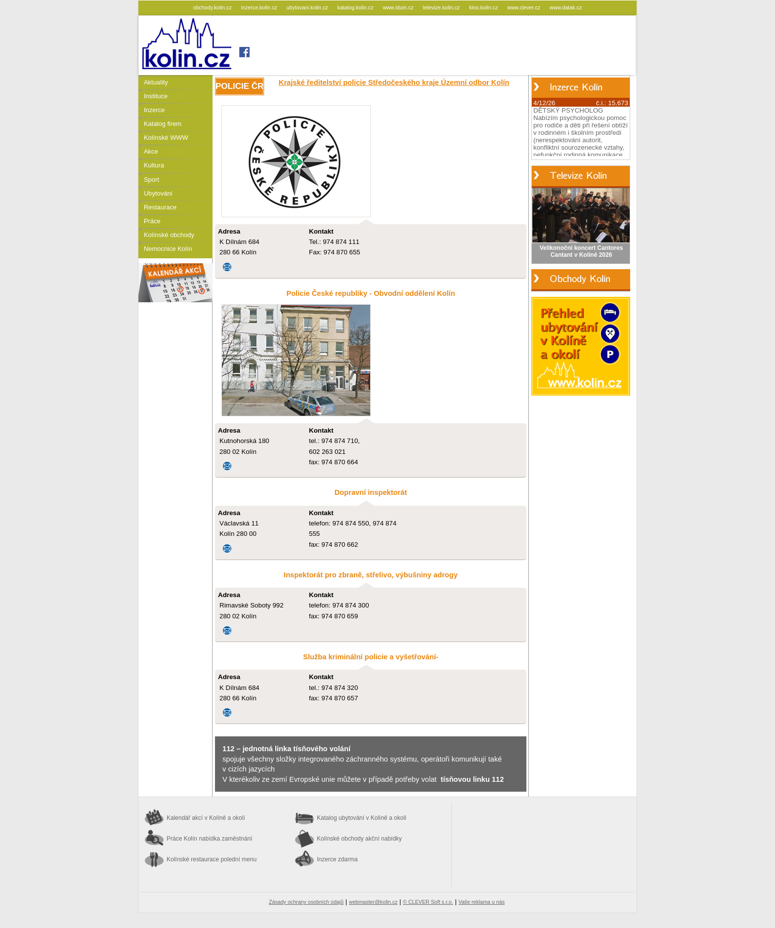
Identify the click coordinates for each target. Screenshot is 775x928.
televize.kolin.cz (442, 7)
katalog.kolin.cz (356, 7)
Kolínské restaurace (212, 859)
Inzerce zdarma (337, 859)
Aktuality (156, 82)
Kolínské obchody (169, 235)
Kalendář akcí (206, 817)
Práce (152, 221)
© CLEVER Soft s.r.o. (428, 902)
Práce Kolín (209, 838)
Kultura (154, 165)
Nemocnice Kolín (168, 248)
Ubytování (158, 193)
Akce (151, 151)
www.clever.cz (524, 7)
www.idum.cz (399, 7)
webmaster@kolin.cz (373, 902)
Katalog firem (162, 123)
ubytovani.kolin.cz (308, 7)
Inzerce (154, 110)
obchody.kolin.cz (213, 7)
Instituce (156, 96)
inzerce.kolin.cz (260, 7)
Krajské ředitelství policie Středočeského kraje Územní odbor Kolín (394, 82)
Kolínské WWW (166, 137)
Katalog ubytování (361, 817)
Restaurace (160, 207)
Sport (151, 179)
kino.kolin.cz (484, 7)
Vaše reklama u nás (482, 902)
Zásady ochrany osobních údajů (306, 902)
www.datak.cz (566, 7)
